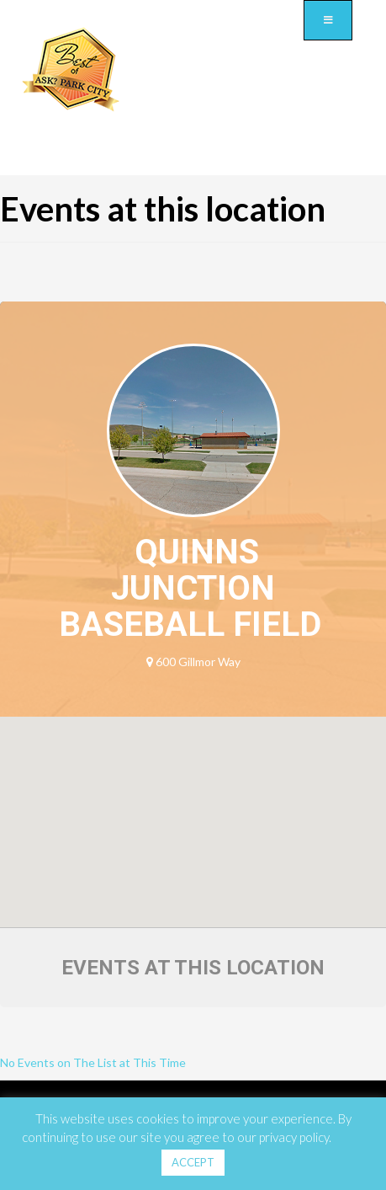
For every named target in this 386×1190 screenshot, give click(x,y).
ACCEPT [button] (193, 1162)
